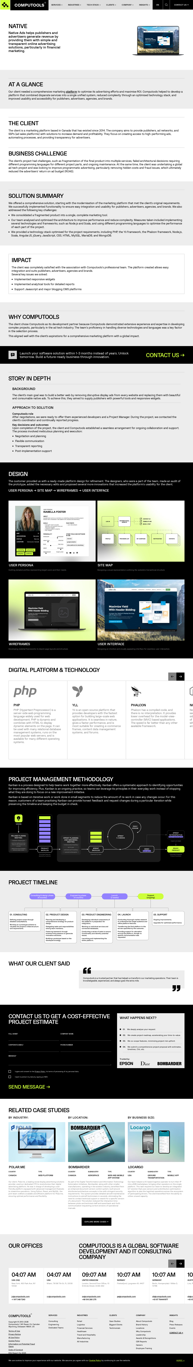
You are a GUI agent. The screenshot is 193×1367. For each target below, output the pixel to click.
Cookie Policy (14, 1342)
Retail (80, 1323)
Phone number (85, 1048)
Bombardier (78, 1168)
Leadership (142, 1336)
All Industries (83, 1343)
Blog (172, 1323)
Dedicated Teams (56, 1329)
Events (173, 1329)
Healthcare (82, 1333)
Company (127, 5)
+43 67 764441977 (160, 1301)
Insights (143, 5)
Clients (110, 5)
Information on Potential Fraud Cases (21, 1346)
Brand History (143, 1326)
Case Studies (116, 1323)
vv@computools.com (56, 1298)
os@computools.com (91, 1298)
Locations (141, 1329)
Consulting (54, 1323)
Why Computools (144, 1333)
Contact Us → (176, 1334)
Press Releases (177, 1326)
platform (71, 91)
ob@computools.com (161, 1298)
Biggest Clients (116, 1326)
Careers (140, 1346)
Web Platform (45, 1177)
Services (56, 5)
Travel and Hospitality (87, 1336)
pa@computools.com (126, 1298)
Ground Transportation (156, 1178)
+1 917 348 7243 (18, 1301)
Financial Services (86, 1329)
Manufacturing (84, 1340)
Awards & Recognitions (147, 1340)
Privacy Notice (14, 1336)
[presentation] (172, 677)
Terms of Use (14, 1332)
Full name (33, 1037)
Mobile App (173, 1177)
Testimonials (115, 1329)
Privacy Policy (40, 1072)
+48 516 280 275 (89, 1301)
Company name (85, 1037)
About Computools (145, 1323)
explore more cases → (96, 1223)
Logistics (82, 1326)
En (157, 5)
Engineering (54, 1326)
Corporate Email (33, 1048)
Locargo (135, 1168)
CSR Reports (142, 1343)
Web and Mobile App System (116, 1178)
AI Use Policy (14, 1339)
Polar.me (17, 1168)
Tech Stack (93, 5)
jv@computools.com (21, 1298)
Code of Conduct (15, 1351)
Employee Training (145, 1350)
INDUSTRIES (73, 5)
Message (59, 1060)
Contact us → (165, 355)
